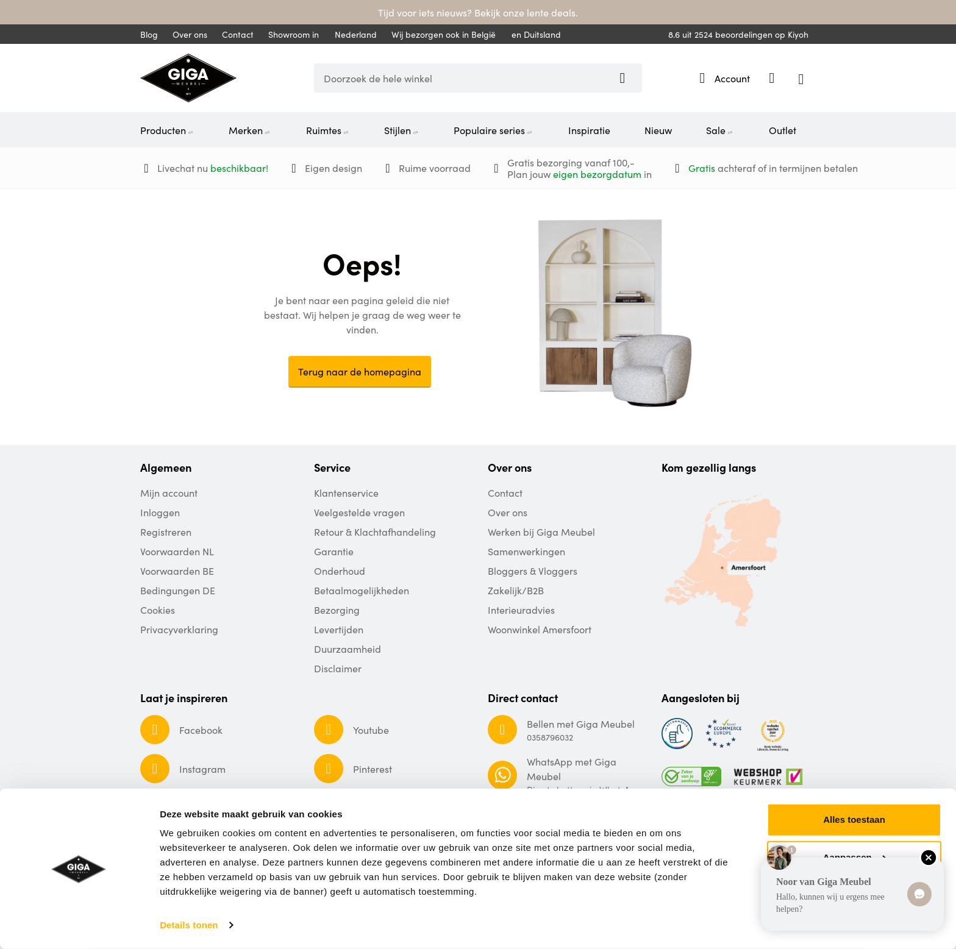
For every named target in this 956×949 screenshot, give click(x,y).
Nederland (349, 34)
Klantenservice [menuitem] (346, 492)
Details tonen (189, 925)
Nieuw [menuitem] (658, 130)
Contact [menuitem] (505, 492)
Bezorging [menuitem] (337, 609)
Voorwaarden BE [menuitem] (177, 570)
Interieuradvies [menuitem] (521, 609)
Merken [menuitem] (250, 130)
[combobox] (478, 78)
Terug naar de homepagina (359, 371)
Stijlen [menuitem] (401, 130)
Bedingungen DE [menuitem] (177, 590)
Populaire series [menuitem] (493, 130)
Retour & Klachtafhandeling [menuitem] (375, 531)
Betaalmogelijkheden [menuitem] (361, 590)
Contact (238, 34)
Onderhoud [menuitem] (339, 570)
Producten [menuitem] (167, 130)
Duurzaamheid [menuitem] (347, 648)
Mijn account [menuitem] (169, 492)
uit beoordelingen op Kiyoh (738, 34)
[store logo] (188, 78)
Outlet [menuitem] (782, 130)
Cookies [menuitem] (157, 609)
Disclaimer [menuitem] (338, 668)
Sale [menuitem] (720, 130)
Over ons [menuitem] (507, 512)
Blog (149, 34)
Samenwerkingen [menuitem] (526, 551)
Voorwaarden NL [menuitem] (177, 551)
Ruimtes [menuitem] (328, 130)
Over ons (190, 34)
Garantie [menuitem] (334, 551)
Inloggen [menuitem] (160, 512)
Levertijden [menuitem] (338, 629)
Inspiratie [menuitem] (589, 130)
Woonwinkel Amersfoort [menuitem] (539, 629)
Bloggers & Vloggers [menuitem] (532, 570)
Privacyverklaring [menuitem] (179, 629)
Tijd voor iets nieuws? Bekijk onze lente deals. (478, 12)
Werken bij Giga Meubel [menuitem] (541, 531)
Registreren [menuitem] (165, 531)
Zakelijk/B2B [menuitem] (516, 590)
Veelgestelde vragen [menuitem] (359, 512)
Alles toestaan (854, 819)
